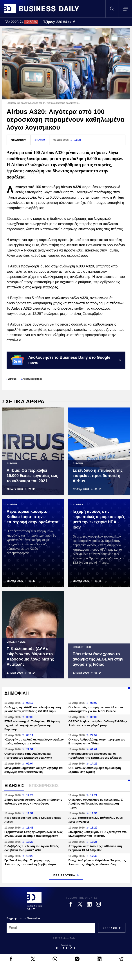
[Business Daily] (34, 901)
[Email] (51, 928)
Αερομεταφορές (32, 378)
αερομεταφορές (45, 287)
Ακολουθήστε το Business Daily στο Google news (66, 360)
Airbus (118, 197)
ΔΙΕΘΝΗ (40, 140)
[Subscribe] (110, 927)
